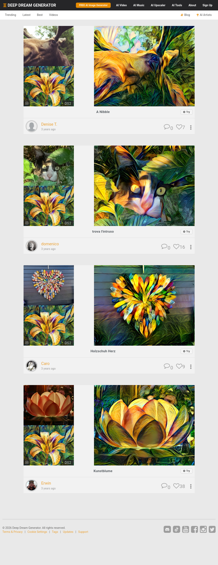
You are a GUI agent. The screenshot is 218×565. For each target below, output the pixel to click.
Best (43, 15)
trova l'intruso (103, 231)
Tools (177, 5)
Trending (11, 15)
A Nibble (103, 112)
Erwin (46, 483)
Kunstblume (103, 470)
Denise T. (49, 124)
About (192, 5)
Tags (55, 531)
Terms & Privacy (12, 531)
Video (121, 5)
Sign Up (207, 5)
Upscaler (158, 5)
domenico (50, 243)
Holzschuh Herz (103, 351)
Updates (68, 531)
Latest (28, 15)
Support (83, 531)
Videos (57, 15)
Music (138, 5)
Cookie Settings (37, 531)
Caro (45, 363)
